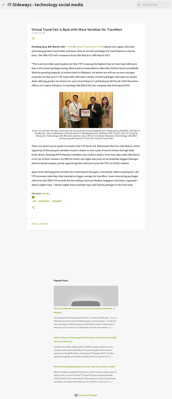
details (45, 193)
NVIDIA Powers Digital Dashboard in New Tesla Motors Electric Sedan (84, 367)
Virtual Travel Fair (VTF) (89, 46)
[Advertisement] (86, 252)
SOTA (71, 46)
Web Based (57, 201)
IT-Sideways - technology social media (45, 4)
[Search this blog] (156, 4)
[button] (33, 38)
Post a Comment (40, 224)
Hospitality (44, 201)
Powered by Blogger (86, 395)
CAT (34, 201)
